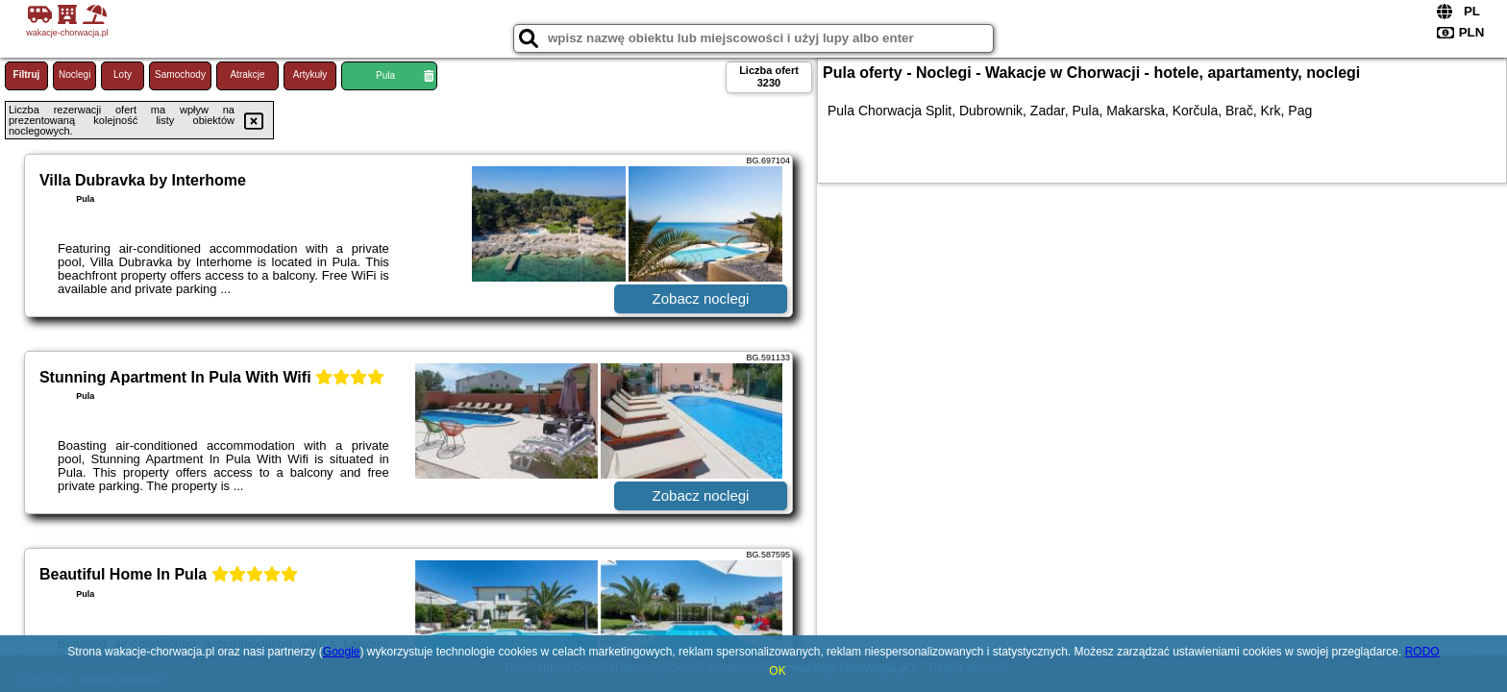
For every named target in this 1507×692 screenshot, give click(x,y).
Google (341, 651)
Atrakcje (247, 74)
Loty (122, 74)
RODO (1422, 651)
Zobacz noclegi (701, 298)
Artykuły (310, 74)
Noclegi (74, 74)
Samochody (180, 74)
